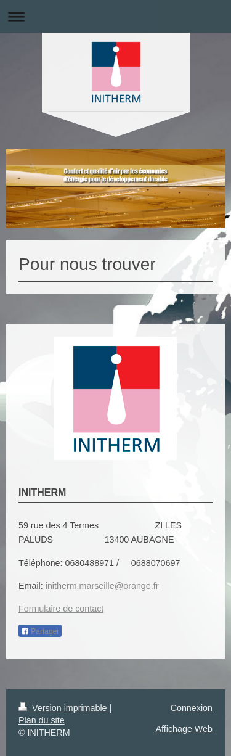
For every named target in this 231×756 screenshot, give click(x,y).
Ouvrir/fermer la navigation (115, 16)
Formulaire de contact (60, 609)
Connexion (192, 708)
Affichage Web (184, 729)
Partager (40, 631)
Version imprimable (64, 708)
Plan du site (41, 720)
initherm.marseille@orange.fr (102, 586)
